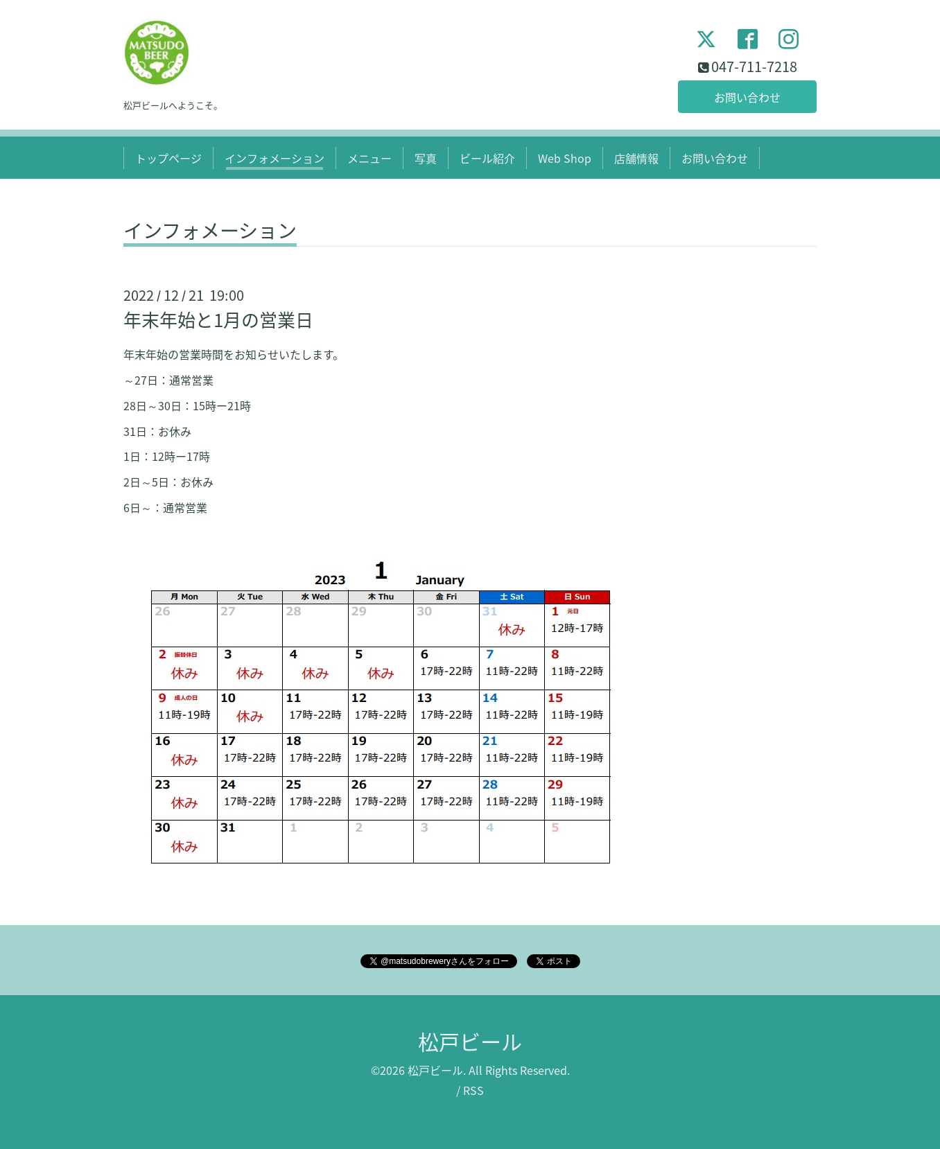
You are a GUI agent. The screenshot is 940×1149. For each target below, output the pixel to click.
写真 (426, 158)
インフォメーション (274, 158)
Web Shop (564, 158)
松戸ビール (470, 1041)
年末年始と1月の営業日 (218, 319)
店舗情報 (636, 158)
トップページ (168, 158)
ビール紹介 (487, 158)
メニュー (369, 158)
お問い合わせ (747, 97)
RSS (473, 1090)
